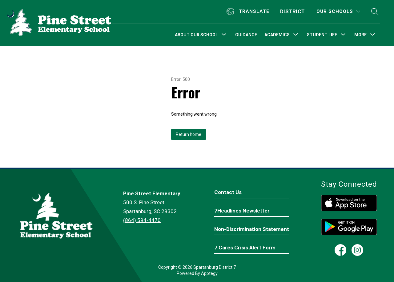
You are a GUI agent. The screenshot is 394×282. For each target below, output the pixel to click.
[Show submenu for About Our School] (196, 34)
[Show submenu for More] (360, 34)
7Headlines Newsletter (242, 211)
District (292, 11)
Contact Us (228, 192)
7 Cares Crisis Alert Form (244, 247)
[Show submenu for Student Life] (322, 34)
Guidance (246, 34)
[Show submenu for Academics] (277, 34)
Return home (188, 134)
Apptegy (209, 273)
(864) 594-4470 (142, 220)
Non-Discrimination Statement (251, 229)
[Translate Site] (249, 11)
